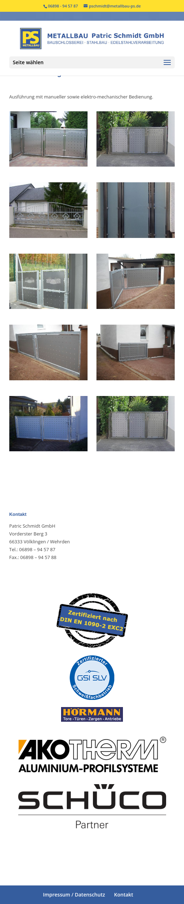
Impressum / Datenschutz (74, 894)
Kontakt (123, 894)
